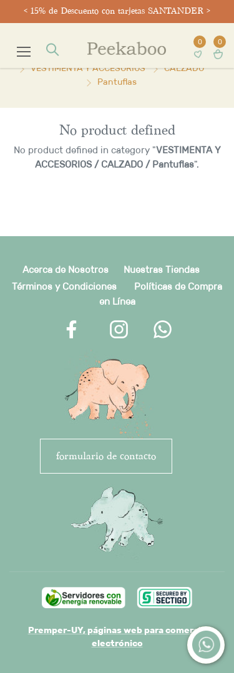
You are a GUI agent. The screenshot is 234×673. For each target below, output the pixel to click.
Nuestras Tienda (159, 269)
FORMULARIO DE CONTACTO (106, 456)
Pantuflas (117, 81)
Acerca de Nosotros (65, 269)
